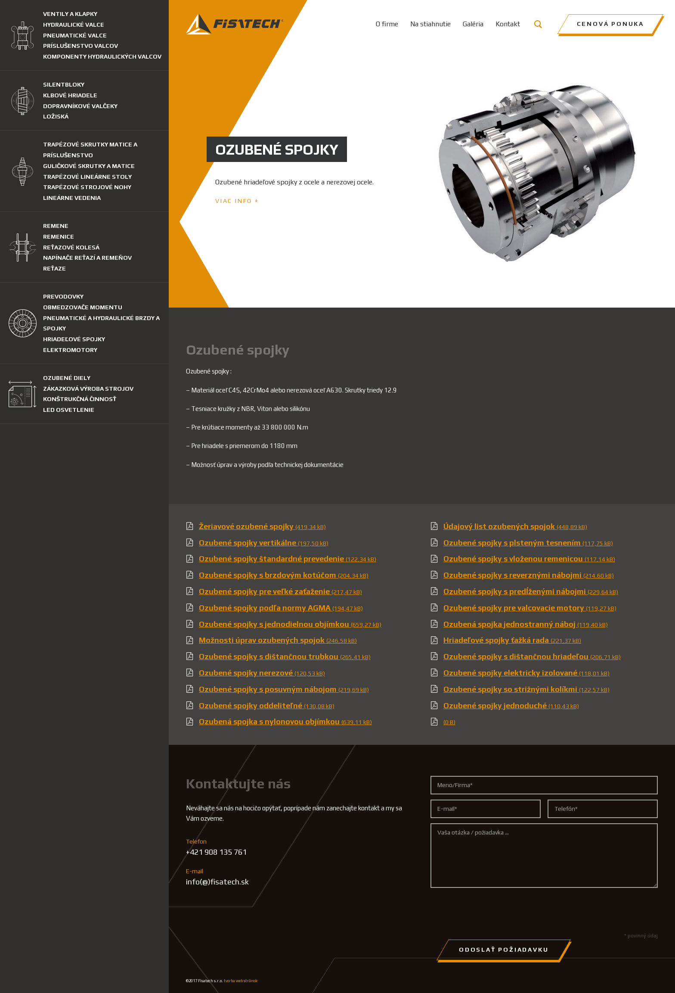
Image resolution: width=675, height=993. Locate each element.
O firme (387, 24)
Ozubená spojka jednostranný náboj (525, 624)
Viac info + (237, 200)
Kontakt (507, 24)
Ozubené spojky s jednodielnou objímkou (290, 624)
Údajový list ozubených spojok (515, 526)
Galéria (473, 24)
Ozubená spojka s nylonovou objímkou (285, 721)
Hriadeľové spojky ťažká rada (512, 639)
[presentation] (495, 910)
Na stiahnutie (430, 24)
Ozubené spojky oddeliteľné (266, 705)
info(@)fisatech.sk (217, 881)
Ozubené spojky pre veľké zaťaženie (280, 591)
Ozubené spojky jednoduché (511, 705)
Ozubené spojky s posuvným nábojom (284, 689)
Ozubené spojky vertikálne (263, 542)
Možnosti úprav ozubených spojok (278, 639)
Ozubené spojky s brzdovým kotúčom (283, 574)
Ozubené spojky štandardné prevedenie (287, 558)
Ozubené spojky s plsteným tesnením (528, 542)
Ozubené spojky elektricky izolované (526, 672)
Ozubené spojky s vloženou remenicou (529, 558)
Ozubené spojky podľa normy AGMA (281, 607)
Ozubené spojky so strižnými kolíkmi (526, 689)
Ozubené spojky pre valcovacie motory (529, 607)
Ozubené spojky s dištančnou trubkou (285, 656)
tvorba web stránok (240, 981)
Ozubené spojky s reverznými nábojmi (528, 574)
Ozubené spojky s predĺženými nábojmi (530, 591)
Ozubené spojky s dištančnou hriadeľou (532, 656)
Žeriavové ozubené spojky (262, 526)
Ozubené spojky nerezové (262, 672)
